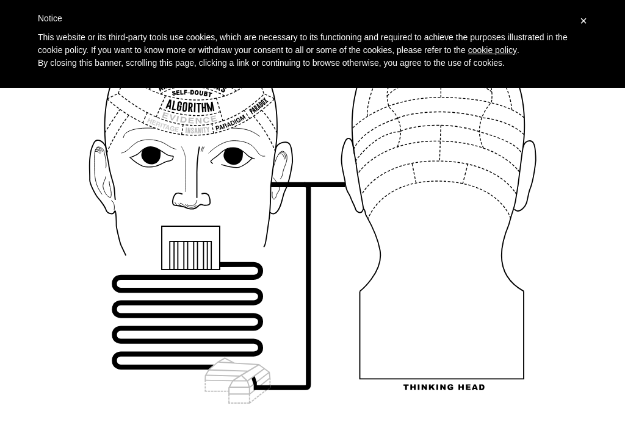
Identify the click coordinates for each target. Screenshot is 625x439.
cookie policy (492, 50)
